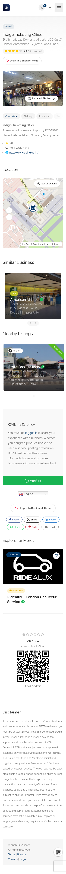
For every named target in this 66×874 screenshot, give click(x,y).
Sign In (51, 7)
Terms (11, 854)
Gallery (28, 116)
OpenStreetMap (40, 244)
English (26, 494)
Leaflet (25, 244)
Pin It (33, 527)
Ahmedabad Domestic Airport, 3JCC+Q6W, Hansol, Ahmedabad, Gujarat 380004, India (32, 42)
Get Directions (49, 183)
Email (50, 527)
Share (14, 519)
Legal (23, 859)
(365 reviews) (33, 51)
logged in (31, 433)
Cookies (13, 859)
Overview (11, 116)
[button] (9, 210)
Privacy (22, 854)
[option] (33, 296)
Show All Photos (40, 98)
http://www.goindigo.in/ (24, 152)
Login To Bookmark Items (33, 508)
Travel (8, 26)
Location (44, 116)
